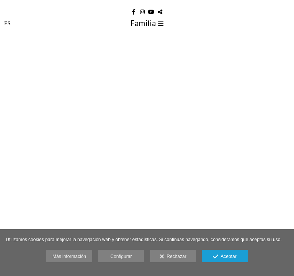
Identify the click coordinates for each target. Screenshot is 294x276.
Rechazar (173, 257)
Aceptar (224, 257)
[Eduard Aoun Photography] (147, 3)
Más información (69, 256)
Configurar (121, 256)
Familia (147, 23)
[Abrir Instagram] (143, 12)
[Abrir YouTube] (151, 12)
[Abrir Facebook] (134, 12)
